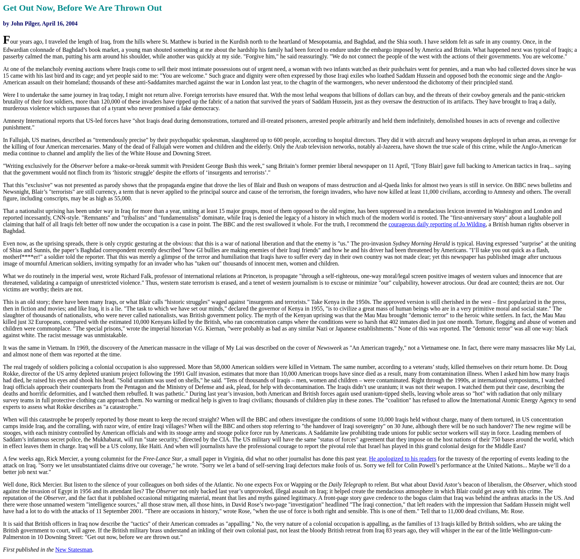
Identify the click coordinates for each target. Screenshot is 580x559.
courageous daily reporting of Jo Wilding (437, 224)
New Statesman (73, 549)
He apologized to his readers (402, 458)
